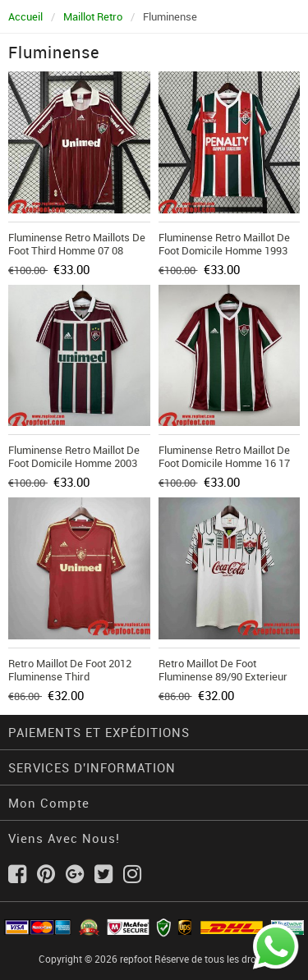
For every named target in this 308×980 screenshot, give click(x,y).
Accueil (25, 16)
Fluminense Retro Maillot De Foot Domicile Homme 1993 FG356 (224, 250)
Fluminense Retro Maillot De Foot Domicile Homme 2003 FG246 (74, 462)
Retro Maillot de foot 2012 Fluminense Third (69, 670)
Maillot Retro (92, 16)
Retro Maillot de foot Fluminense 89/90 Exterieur (223, 670)
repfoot (136, 958)
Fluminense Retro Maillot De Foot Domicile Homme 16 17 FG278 (224, 462)
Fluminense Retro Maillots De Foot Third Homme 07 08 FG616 (76, 250)
